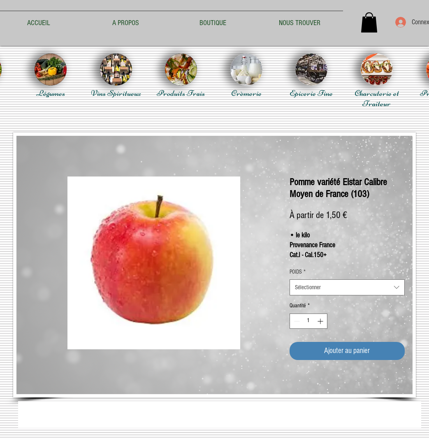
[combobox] (347, 287)
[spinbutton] (308, 321)
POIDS (298, 272)
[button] (369, 22)
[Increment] (321, 321)
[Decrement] (296, 321)
